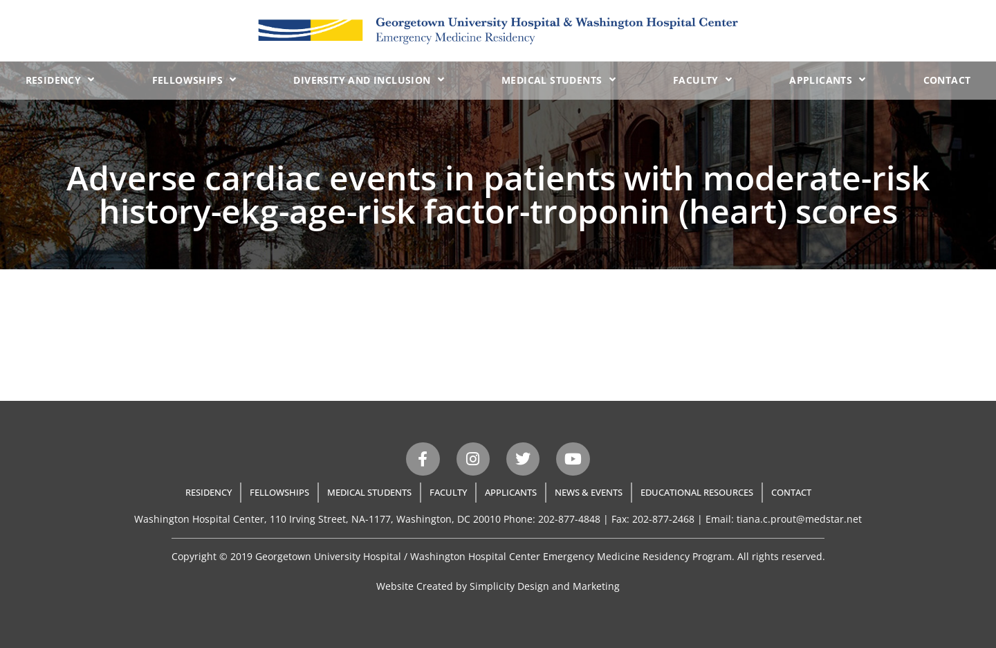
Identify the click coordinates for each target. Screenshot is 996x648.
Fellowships (194, 79)
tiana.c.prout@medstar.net (799, 518)
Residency (60, 79)
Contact (947, 80)
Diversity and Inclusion (368, 79)
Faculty (702, 79)
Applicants (827, 79)
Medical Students (558, 79)
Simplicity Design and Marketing (545, 586)
